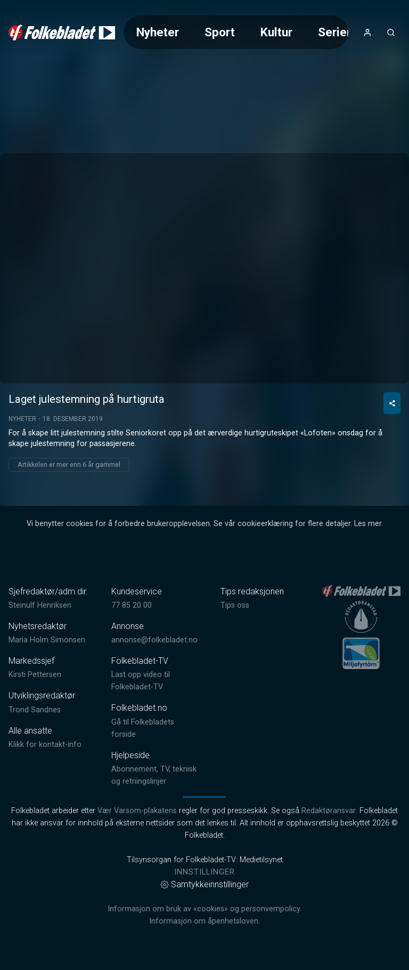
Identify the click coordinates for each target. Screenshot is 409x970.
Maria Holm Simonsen (47, 640)
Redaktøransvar (328, 810)
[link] (62, 32)
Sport (219, 32)
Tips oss (234, 605)
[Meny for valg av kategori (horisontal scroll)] (236, 32)
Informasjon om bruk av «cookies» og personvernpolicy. (204, 908)
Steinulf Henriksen (40, 605)
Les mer (367, 523)
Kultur (276, 32)
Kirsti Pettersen (35, 674)
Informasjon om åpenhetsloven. (204, 921)
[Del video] (391, 403)
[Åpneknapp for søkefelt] (391, 32)
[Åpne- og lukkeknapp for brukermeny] (367, 32)
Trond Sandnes (35, 709)
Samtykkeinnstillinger (204, 884)
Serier (334, 32)
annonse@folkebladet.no (154, 640)
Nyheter (157, 32)
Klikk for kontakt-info (45, 744)
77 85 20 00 (131, 605)
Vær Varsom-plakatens (137, 810)
